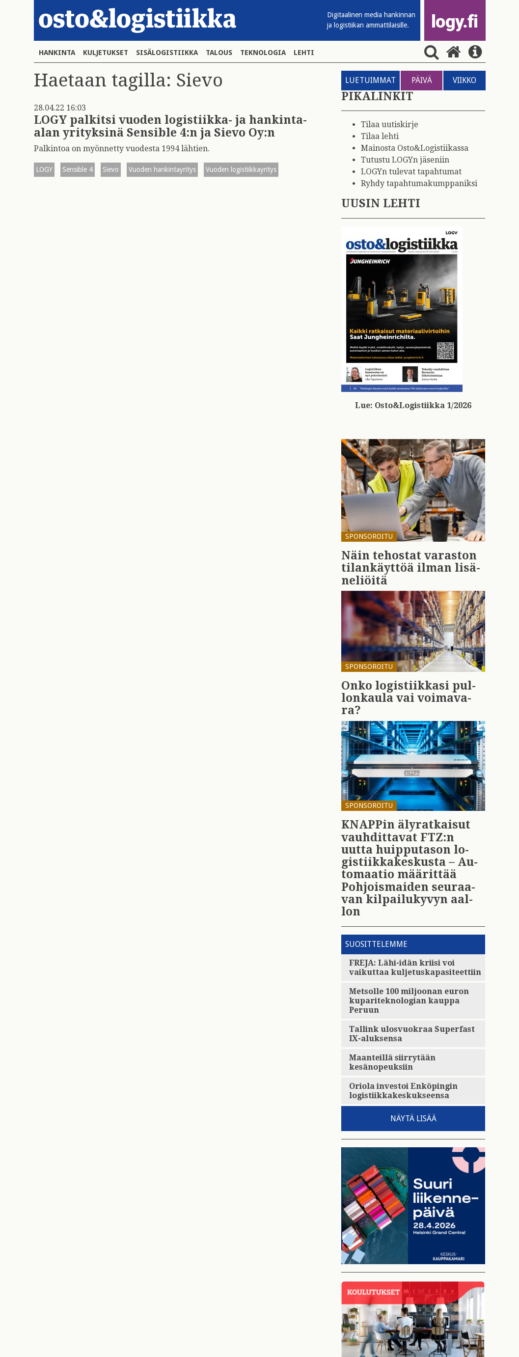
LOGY (44, 169)
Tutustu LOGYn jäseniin (405, 160)
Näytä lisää (413, 1118)
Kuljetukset (105, 52)
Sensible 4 (77, 169)
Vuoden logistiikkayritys (241, 169)
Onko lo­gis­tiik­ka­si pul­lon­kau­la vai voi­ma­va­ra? (408, 698)
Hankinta (57, 52)
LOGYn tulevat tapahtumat (411, 171)
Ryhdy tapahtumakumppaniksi (419, 183)
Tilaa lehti (380, 136)
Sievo (111, 169)
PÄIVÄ (421, 80)
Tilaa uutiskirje (389, 124)
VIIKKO (464, 80)
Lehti (304, 52)
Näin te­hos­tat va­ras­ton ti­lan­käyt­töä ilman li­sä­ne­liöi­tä (410, 568)
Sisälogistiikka (167, 52)
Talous (219, 52)
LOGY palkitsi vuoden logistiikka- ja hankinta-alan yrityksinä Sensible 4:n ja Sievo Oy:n (170, 126)
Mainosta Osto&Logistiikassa (414, 148)
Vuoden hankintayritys (162, 169)
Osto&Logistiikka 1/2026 (423, 405)
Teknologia (263, 52)
